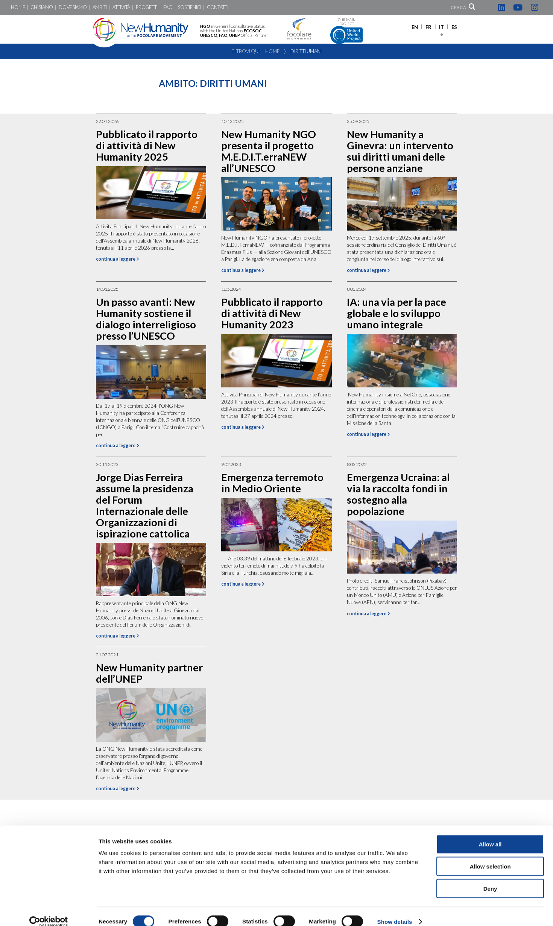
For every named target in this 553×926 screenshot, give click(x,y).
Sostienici (189, 7)
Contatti (217, 7)
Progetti (147, 7)
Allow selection (489, 856)
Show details (394, 911)
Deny (490, 878)
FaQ (167, 7)
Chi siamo (41, 7)
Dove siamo (73, 7)
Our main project (346, 31)
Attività (121, 7)
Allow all (490, 833)
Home (18, 7)
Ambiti (100, 7)
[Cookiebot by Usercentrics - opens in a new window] (49, 911)
